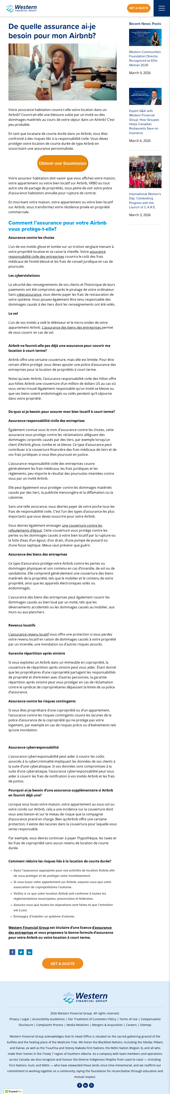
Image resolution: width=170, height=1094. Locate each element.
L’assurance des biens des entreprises (72, 327)
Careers (131, 1025)
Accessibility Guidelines (48, 1019)
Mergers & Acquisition (107, 1025)
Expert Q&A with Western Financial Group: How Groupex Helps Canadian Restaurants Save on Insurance (144, 121)
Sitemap (145, 1025)
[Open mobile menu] (161, 8)
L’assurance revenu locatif (28, 634)
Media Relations (78, 1025)
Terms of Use (128, 1019)
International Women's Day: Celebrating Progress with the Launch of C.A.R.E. (145, 201)
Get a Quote (138, 8)
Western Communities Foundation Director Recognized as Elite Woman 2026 (145, 58)
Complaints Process (49, 1025)
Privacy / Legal (19, 1019)
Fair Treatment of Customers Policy (92, 1019)
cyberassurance (29, 294)
